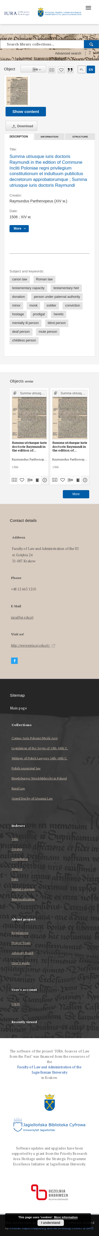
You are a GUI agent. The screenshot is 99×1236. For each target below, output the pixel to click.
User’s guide (21, 963)
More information (66, 1217)
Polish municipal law (26, 768)
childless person (24, 340)
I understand (50, 1223)
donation (18, 297)
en (91, 69)
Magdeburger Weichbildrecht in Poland (39, 778)
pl (81, 69)
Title (15, 839)
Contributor (20, 859)
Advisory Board (23, 953)
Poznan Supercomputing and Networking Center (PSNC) (52, 1228)
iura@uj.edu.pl (22, 617)
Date (15, 879)
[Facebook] (14, 661)
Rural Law (18, 788)
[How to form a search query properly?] (89, 53)
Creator (17, 849)
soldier (51, 305)
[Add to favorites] (61, 69)
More (75, 494)
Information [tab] (49, 136)
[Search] (91, 44)
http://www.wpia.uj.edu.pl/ (33, 645)
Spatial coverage (23, 889)
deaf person (21, 332)
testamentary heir (66, 288)
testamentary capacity (28, 288)
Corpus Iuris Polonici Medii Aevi (35, 738)
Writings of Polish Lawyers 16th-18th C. (40, 758)
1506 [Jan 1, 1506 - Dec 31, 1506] (14, 217)
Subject (17, 869)
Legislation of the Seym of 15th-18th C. (40, 748)
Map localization (23, 899)
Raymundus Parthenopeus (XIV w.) (38, 201)
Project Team (21, 943)
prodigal (39, 314)
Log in (16, 1004)
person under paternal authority (57, 297)
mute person (48, 332)
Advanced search (68, 53)
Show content (25, 111)
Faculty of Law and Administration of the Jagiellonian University (49, 1070)
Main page (18, 708)
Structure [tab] (80, 136)
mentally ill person (25, 323)
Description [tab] (19, 136)
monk (33, 305)
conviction (72, 305)
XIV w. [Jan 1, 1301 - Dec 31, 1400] (26, 217)
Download (21, 126)
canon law (19, 279)
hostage (18, 314)
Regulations (20, 933)
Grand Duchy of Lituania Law (32, 798)
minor (16, 305)
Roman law (44, 279)
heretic (59, 314)
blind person (57, 323)
